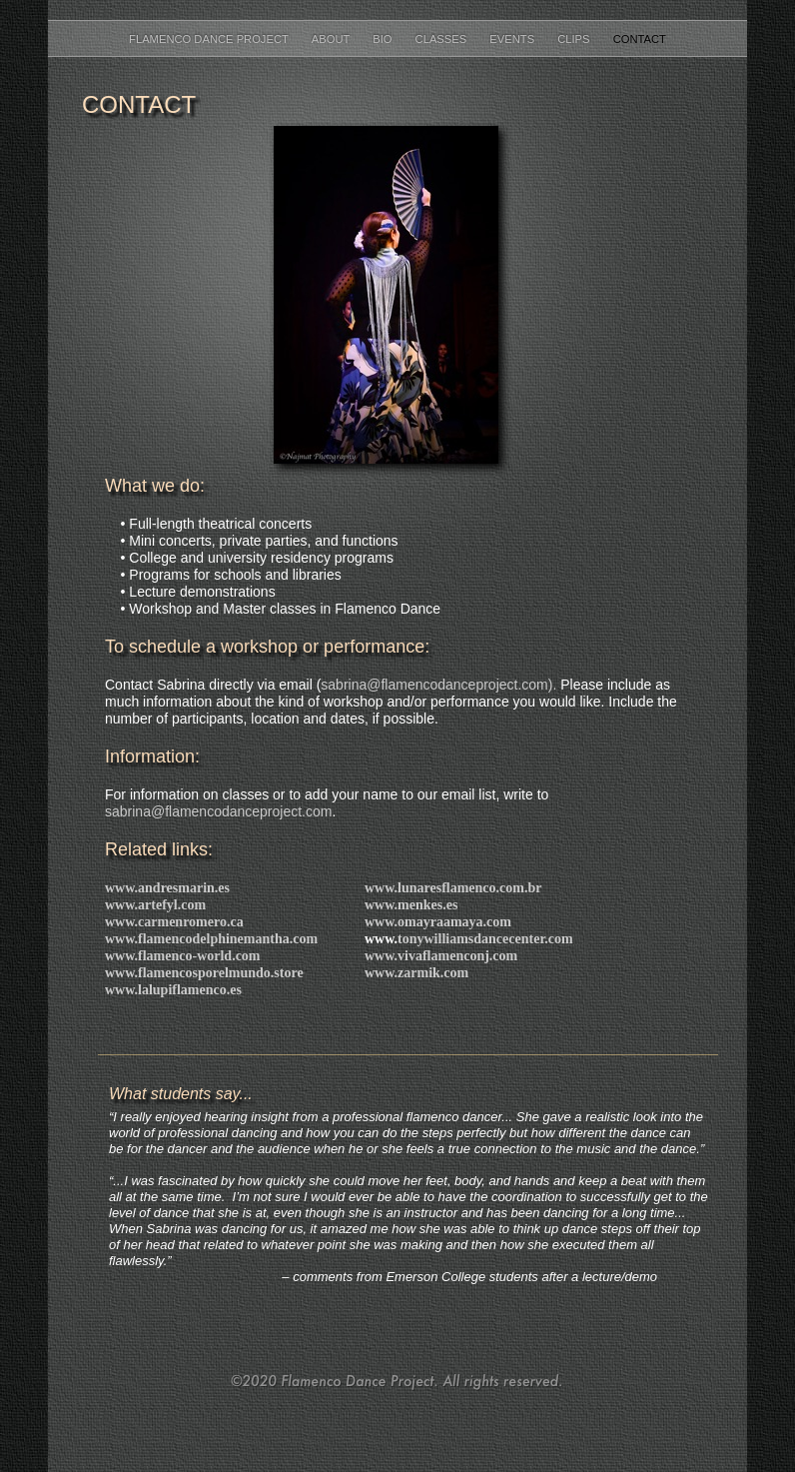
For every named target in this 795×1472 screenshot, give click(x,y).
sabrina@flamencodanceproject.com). (438, 685)
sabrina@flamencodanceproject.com (218, 811)
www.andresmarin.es (167, 887)
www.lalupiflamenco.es (173, 989)
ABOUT (332, 39)
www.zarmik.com (416, 972)
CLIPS (574, 39)
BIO (384, 39)
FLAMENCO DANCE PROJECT (210, 39)
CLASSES (442, 39)
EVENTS (513, 39)
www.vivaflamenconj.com (441, 955)
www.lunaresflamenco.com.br (453, 887)
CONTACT (639, 39)
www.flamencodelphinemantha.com (211, 938)
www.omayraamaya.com (438, 921)
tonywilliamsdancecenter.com (485, 938)
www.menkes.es (411, 904)
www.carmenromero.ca (174, 921)
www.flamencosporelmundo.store (204, 972)
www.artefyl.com (155, 904)
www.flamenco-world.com (183, 955)
